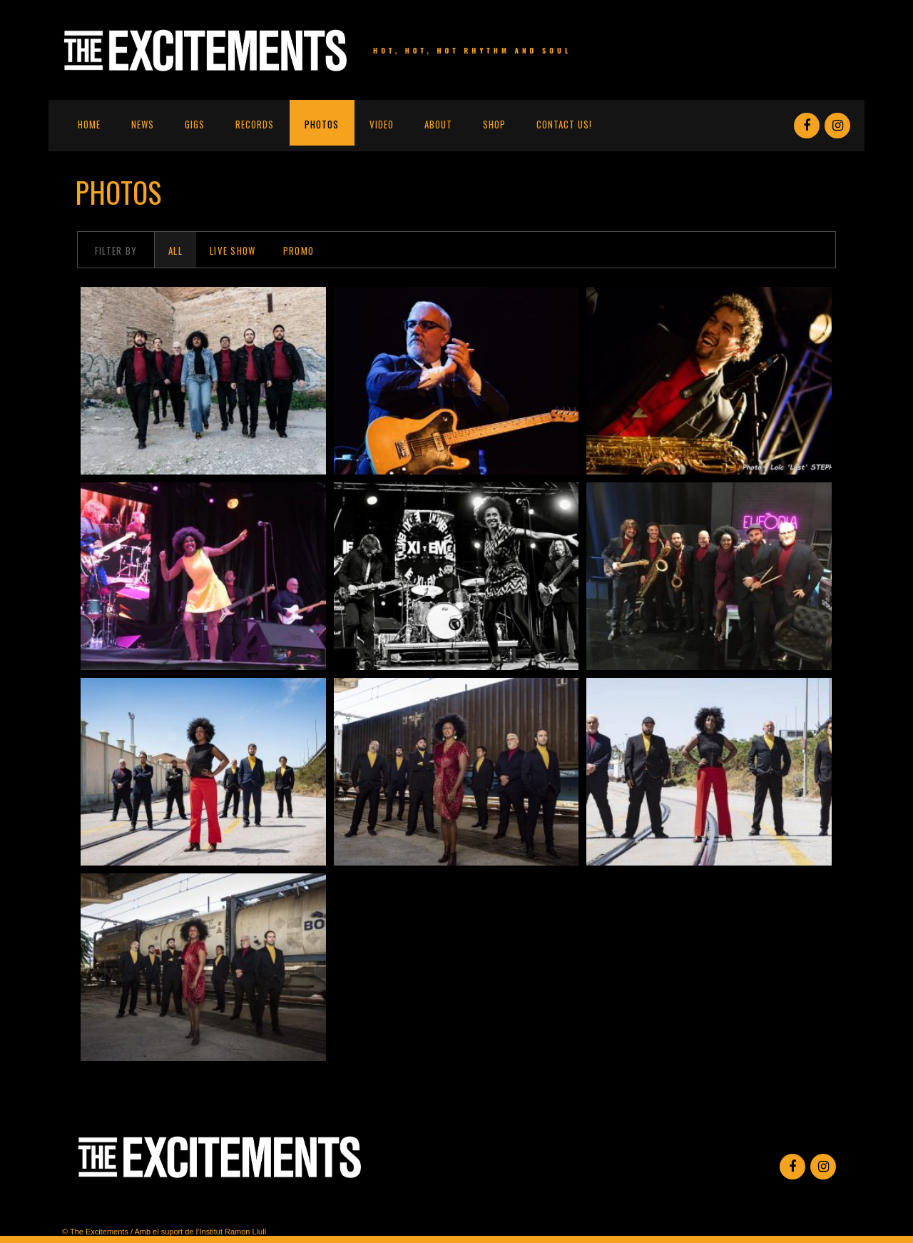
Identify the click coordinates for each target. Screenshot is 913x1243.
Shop (494, 124)
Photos (322, 124)
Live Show (233, 250)
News (142, 124)
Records (254, 124)
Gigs (195, 124)
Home (89, 124)
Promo (299, 250)
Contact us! (564, 124)
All (175, 250)
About (438, 124)
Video (381, 124)
